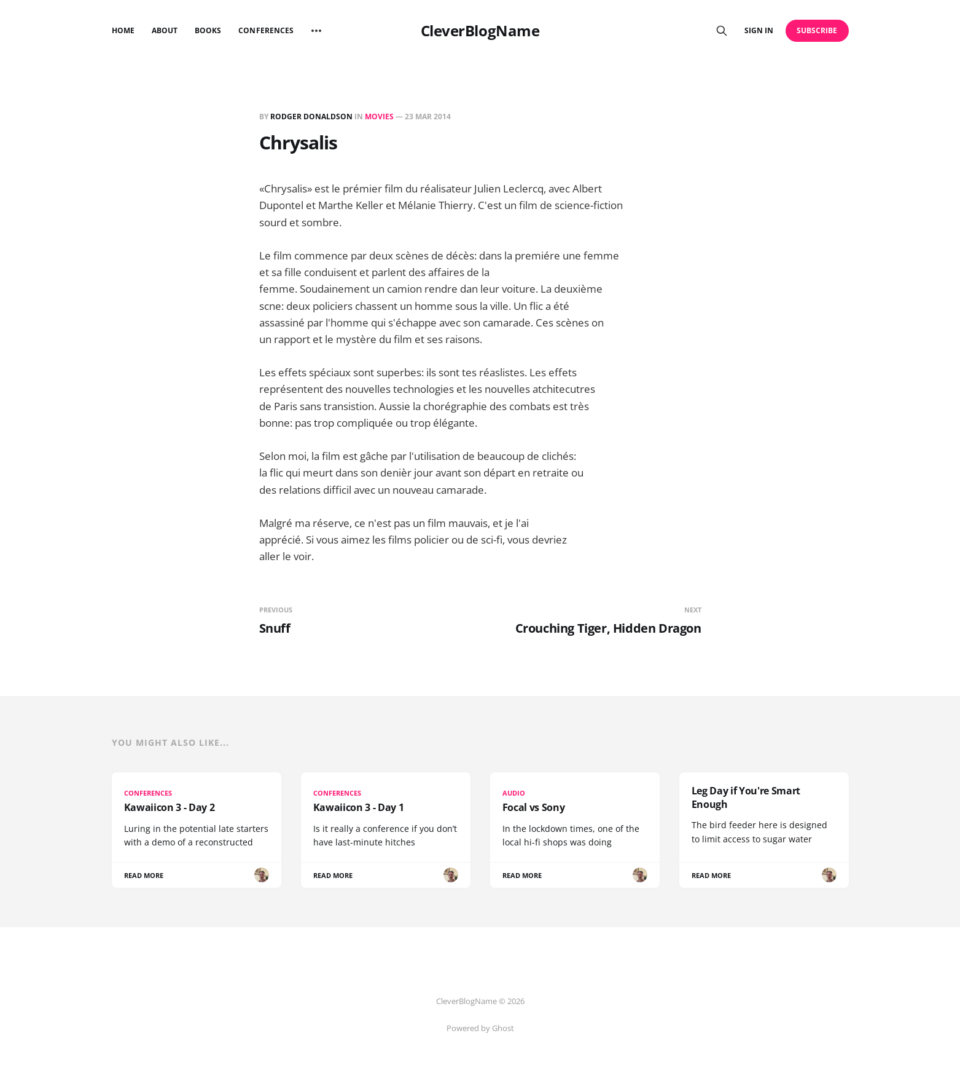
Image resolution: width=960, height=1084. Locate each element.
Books (208, 30)
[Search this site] (721, 31)
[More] (316, 31)
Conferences (266, 30)
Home (123, 30)
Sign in (758, 30)
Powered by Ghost (480, 1028)
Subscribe (817, 30)
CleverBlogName (480, 30)
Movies (379, 116)
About (165, 30)
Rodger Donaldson (311, 116)
